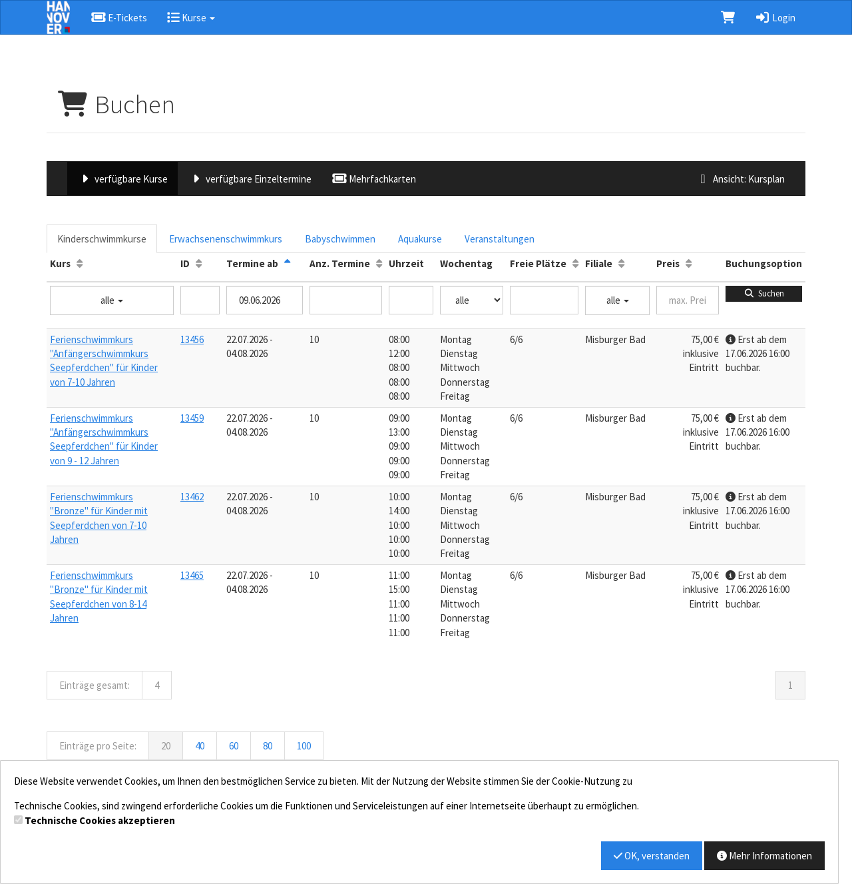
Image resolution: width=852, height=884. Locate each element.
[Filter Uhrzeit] (411, 300)
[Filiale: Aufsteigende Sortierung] (621, 263)
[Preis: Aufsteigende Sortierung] (689, 263)
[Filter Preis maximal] (687, 300)
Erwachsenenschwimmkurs (225, 238)
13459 (192, 418)
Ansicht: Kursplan (740, 179)
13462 (192, 496)
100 (304, 745)
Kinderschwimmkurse (101, 238)
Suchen (764, 293)
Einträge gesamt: (94, 685)
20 (165, 745)
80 (267, 745)
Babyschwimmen (340, 238)
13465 (192, 575)
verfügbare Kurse (122, 179)
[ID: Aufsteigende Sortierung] (199, 263)
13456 (192, 339)
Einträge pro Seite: (97, 745)
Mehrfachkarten (373, 179)
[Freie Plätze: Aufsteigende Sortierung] (575, 263)
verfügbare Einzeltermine (249, 179)
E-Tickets (119, 17)
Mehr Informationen (764, 855)
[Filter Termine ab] (265, 300)
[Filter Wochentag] (471, 300)
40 (199, 745)
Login (775, 17)
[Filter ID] (200, 300)
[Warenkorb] (728, 17)
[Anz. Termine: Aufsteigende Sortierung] (379, 263)
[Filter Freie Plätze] (544, 300)
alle (112, 300)
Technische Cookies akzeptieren (100, 820)
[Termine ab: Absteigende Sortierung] (287, 263)
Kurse (191, 17)
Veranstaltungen (499, 238)
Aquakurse (420, 238)
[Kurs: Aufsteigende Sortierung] (80, 263)
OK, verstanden (652, 855)
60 (233, 745)
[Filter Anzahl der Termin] (346, 300)
